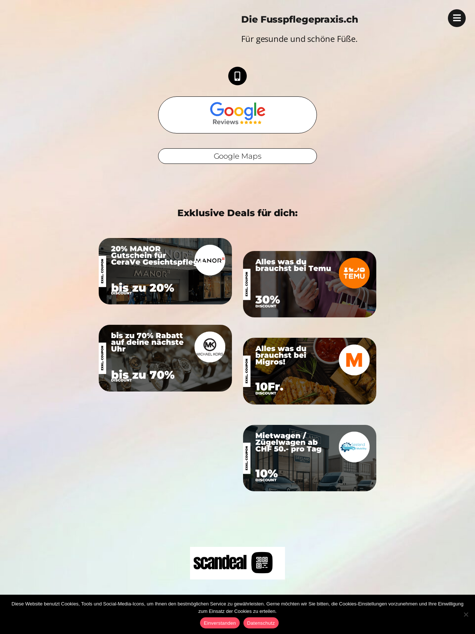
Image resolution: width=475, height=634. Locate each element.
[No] (465, 614)
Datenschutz (261, 623)
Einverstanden (220, 623)
